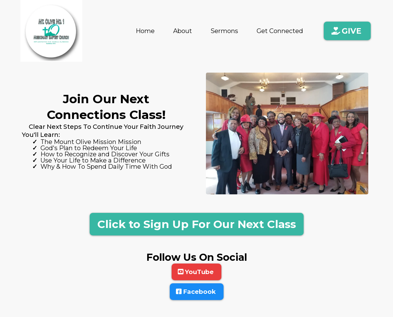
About (182, 31)
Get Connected (280, 31)
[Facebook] (197, 291)
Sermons (224, 31)
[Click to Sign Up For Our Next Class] (197, 224)
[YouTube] (196, 272)
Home (145, 31)
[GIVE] (347, 31)
